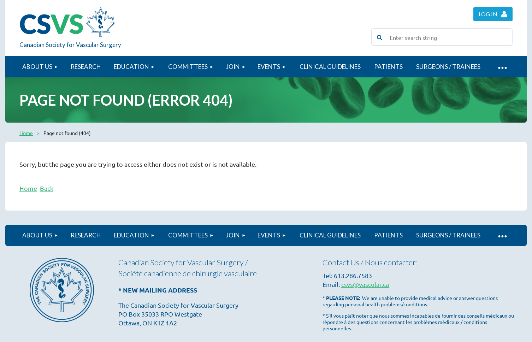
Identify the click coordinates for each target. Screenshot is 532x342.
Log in (488, 14)
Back (46, 188)
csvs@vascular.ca (365, 284)
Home (26, 133)
